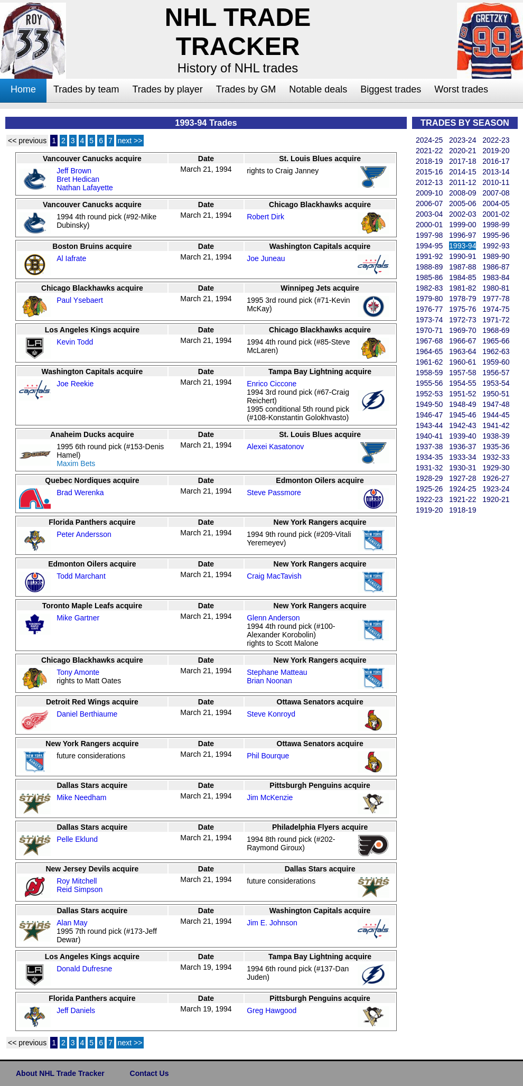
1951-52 (462, 393)
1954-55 (462, 383)
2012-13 (429, 182)
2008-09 (462, 193)
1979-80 (429, 298)
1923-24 (495, 489)
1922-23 (429, 499)
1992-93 (495, 246)
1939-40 (462, 436)
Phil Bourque (268, 755)
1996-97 (462, 235)
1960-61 (462, 362)
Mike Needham (81, 797)
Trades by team (86, 89)
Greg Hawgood (271, 1010)
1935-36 (495, 446)
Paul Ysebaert (80, 300)
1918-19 (462, 510)
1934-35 (429, 457)
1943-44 (429, 425)
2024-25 (429, 140)
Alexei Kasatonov (275, 446)
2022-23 (495, 140)
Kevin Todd (75, 342)
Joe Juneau (266, 258)
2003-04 (429, 214)
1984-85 (462, 277)
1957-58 (462, 372)
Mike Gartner (78, 618)
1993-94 (462, 246)
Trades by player (167, 89)
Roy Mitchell (77, 881)
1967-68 (429, 341)
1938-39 (495, 436)
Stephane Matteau (277, 672)
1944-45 (495, 415)
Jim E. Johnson (272, 922)
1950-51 (495, 393)
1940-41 (429, 436)
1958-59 (429, 372)
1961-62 (429, 362)
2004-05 (495, 203)
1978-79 (462, 298)
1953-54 (495, 383)
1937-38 (429, 446)
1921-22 (462, 499)
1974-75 (495, 309)
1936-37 (462, 446)
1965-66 (495, 341)
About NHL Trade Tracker (60, 1073)
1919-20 (429, 510)
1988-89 (429, 267)
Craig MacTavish (274, 576)
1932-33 (495, 457)
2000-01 (429, 224)
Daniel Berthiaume (87, 714)
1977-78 (495, 298)
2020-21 (462, 150)
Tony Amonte (78, 672)
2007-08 (495, 193)
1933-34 (462, 457)
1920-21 (495, 499)
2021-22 (429, 150)
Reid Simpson (79, 889)
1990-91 (462, 256)
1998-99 (495, 224)
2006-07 (429, 203)
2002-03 (462, 214)
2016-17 (495, 161)
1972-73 (462, 319)
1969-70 (462, 330)
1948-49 (462, 404)
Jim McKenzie (270, 797)
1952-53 (429, 393)
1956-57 (495, 372)
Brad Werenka (80, 492)
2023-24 (462, 140)
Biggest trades (390, 89)
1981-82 (462, 288)
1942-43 (462, 425)
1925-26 (429, 489)
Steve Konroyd (271, 714)
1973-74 (429, 319)
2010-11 (495, 182)
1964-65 (429, 351)
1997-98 (429, 235)
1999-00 (462, 224)
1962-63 (495, 351)
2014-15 (462, 172)
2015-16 (429, 172)
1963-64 (462, 351)
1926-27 (495, 478)
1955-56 (429, 383)
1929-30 (495, 467)
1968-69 (495, 330)
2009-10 (429, 193)
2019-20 (495, 150)
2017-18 (462, 161)
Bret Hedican (78, 179)
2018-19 (429, 161)
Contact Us (149, 1073)
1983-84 (495, 277)
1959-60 (495, 362)
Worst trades (461, 89)
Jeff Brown (74, 170)
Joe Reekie (75, 383)
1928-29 (429, 478)
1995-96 (495, 235)
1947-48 (495, 404)
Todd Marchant (81, 576)
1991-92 (429, 256)
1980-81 (495, 288)
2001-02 (495, 214)
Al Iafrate (71, 258)
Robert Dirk (265, 216)
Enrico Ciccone (271, 383)
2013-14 (495, 172)
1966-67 (462, 341)
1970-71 (429, 330)
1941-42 (495, 425)
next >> (130, 140)
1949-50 (429, 404)
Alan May (72, 922)
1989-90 (495, 256)
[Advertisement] (454, 674)
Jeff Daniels (76, 1010)
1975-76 (462, 309)
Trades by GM (246, 89)
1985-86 (429, 277)
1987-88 (462, 267)
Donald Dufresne (84, 968)
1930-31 (462, 467)
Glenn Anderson (273, 618)
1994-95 (429, 246)
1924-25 (462, 489)
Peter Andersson (84, 534)
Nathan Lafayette (85, 187)
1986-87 (495, 267)
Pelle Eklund (77, 839)
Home (23, 89)
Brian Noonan (269, 680)
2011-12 (462, 182)
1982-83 (429, 288)
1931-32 (429, 467)
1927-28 (462, 478)
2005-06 (462, 203)
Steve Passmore (274, 492)
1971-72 (495, 319)
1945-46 (462, 415)
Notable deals (318, 89)
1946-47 (429, 415)
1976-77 (429, 309)
